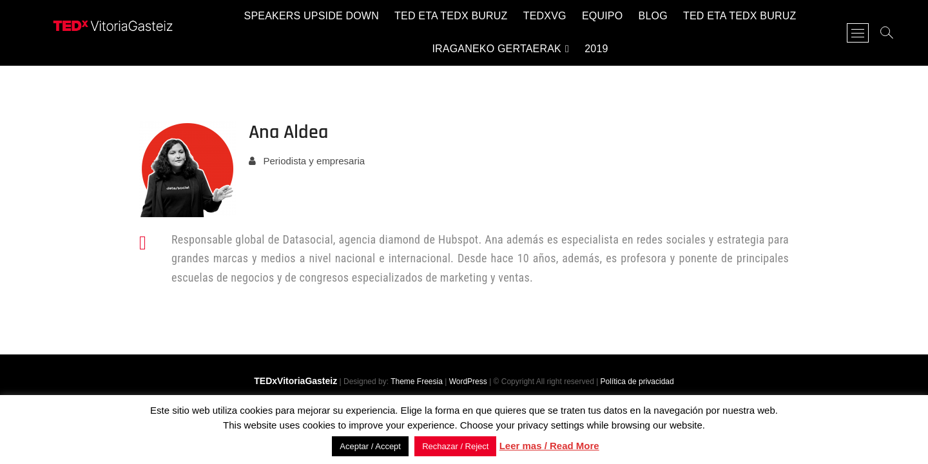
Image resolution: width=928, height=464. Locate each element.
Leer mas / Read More (549, 445)
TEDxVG (544, 15)
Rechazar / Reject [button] (455, 446)
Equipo (602, 15)
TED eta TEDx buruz (450, 15)
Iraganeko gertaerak (496, 48)
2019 (596, 48)
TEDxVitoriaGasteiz (295, 381)
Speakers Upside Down (311, 15)
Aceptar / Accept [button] (370, 446)
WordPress (468, 381)
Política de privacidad (637, 381)
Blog (653, 15)
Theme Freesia (417, 381)
